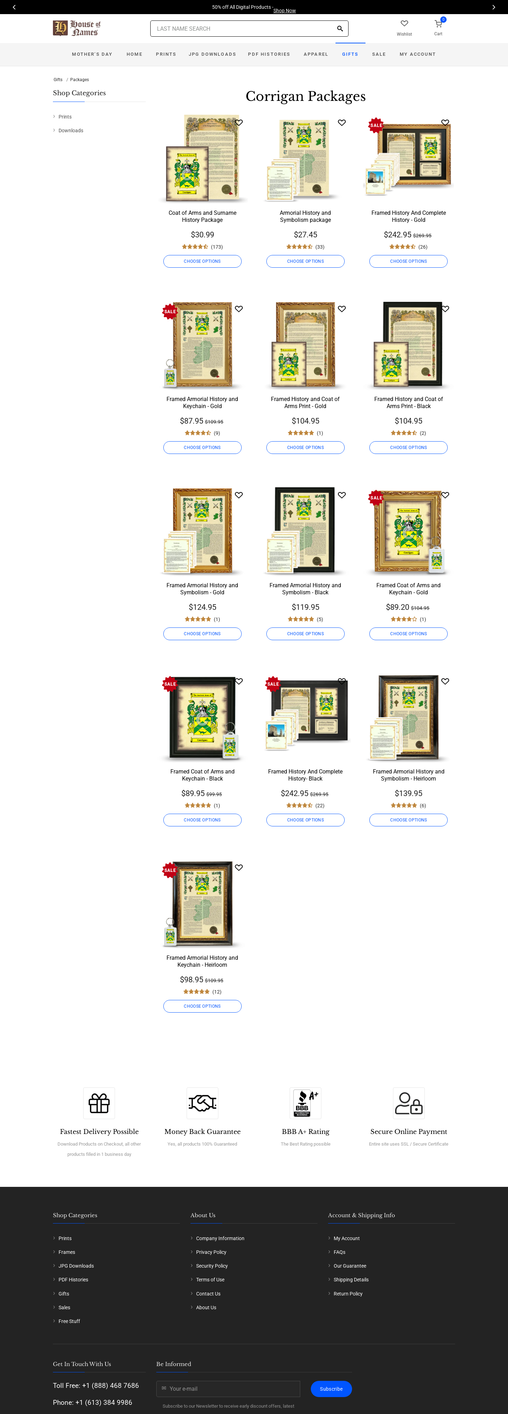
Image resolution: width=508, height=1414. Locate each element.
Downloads (71, 130)
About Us (206, 1307)
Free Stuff (69, 1321)
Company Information (220, 1238)
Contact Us (208, 1294)
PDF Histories (269, 54)
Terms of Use (210, 1279)
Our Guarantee (350, 1266)
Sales (64, 1307)
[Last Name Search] (249, 28)
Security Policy (212, 1266)
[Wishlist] (238, 123)
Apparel (316, 54)
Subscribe (331, 1389)
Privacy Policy (211, 1252)
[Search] (340, 29)
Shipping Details (351, 1279)
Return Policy (348, 1294)
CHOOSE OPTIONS (202, 261)
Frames (67, 1252)
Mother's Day (92, 54)
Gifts (350, 54)
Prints (166, 54)
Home (135, 54)
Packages (79, 79)
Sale (379, 54)
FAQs (339, 1252)
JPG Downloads (212, 54)
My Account (418, 54)
